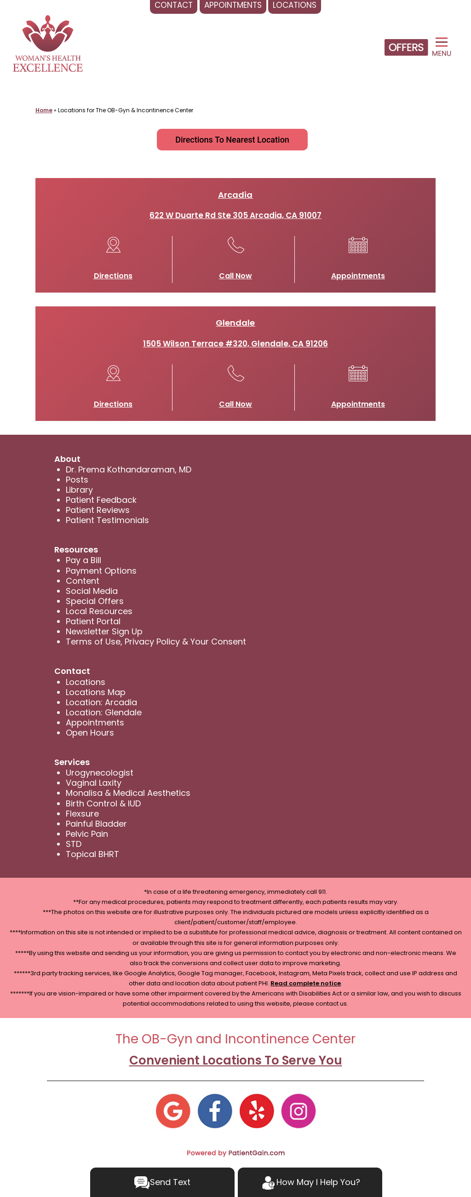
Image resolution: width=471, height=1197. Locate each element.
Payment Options (101, 570)
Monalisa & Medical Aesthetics (128, 793)
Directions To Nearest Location (232, 139)
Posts (77, 479)
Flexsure (82, 813)
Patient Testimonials (107, 520)
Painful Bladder (96, 823)
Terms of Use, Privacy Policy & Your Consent (156, 641)
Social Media (92, 591)
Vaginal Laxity (93, 782)
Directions (113, 275)
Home (43, 110)
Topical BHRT (92, 854)
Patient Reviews (98, 510)
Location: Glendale (104, 712)
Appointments (358, 275)
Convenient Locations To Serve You (235, 1060)
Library (79, 489)
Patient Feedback (101, 500)
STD (73, 844)
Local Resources (99, 611)
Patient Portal (93, 621)
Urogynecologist (99, 772)
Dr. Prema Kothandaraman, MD (128, 469)
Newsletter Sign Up (104, 631)
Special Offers (95, 601)
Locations (85, 682)
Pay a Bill (83, 560)
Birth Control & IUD (103, 803)
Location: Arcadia (101, 702)
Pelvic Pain (87, 834)
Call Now (235, 275)
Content (82, 581)
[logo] (48, 43)
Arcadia (235, 195)
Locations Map (96, 692)
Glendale (235, 322)
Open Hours (90, 732)
